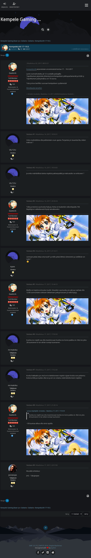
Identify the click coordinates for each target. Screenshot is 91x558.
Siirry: (67, 514)
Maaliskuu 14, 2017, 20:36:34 (42, 201)
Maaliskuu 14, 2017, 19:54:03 (42, 168)
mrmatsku (12, 349)
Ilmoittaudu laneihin (34, 88)
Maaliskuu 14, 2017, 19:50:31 (42, 134)
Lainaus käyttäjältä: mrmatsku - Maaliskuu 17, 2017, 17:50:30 (46, 411)
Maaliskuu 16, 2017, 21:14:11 (42, 251)
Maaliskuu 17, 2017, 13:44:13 (42, 284)
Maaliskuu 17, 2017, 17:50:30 (42, 334)
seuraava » (85, 49)
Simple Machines (55, 546)
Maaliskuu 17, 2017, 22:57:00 (42, 465)
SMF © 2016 (43, 546)
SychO (53, 548)
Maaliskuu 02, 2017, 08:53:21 (37, 63)
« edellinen (76, 49)
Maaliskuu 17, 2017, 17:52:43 (42, 370)
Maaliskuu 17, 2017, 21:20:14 (42, 405)
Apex (12, 266)
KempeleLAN (31, 69)
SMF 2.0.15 (33, 546)
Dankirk (14, 49)
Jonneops (12, 475)
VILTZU (12, 149)
